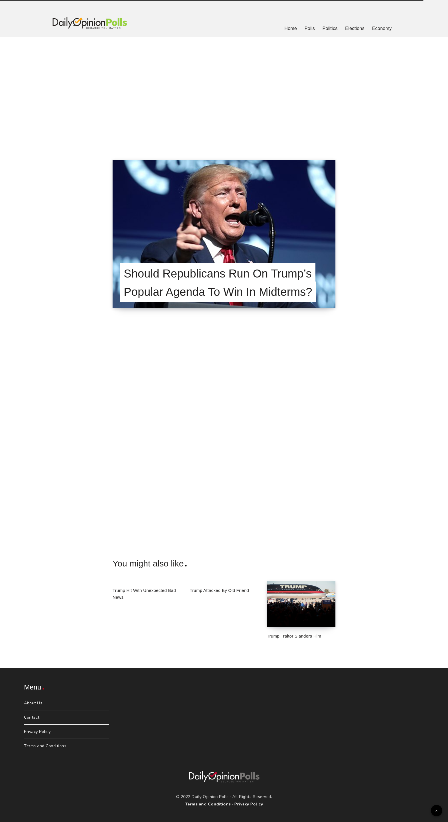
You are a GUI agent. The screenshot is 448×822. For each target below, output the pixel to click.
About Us (33, 703)
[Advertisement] (224, 91)
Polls (310, 28)
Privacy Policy (37, 731)
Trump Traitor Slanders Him (294, 636)
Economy (382, 28)
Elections (355, 28)
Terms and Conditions (45, 746)
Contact (31, 717)
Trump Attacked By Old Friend (219, 590)
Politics (329, 28)
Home (290, 28)
